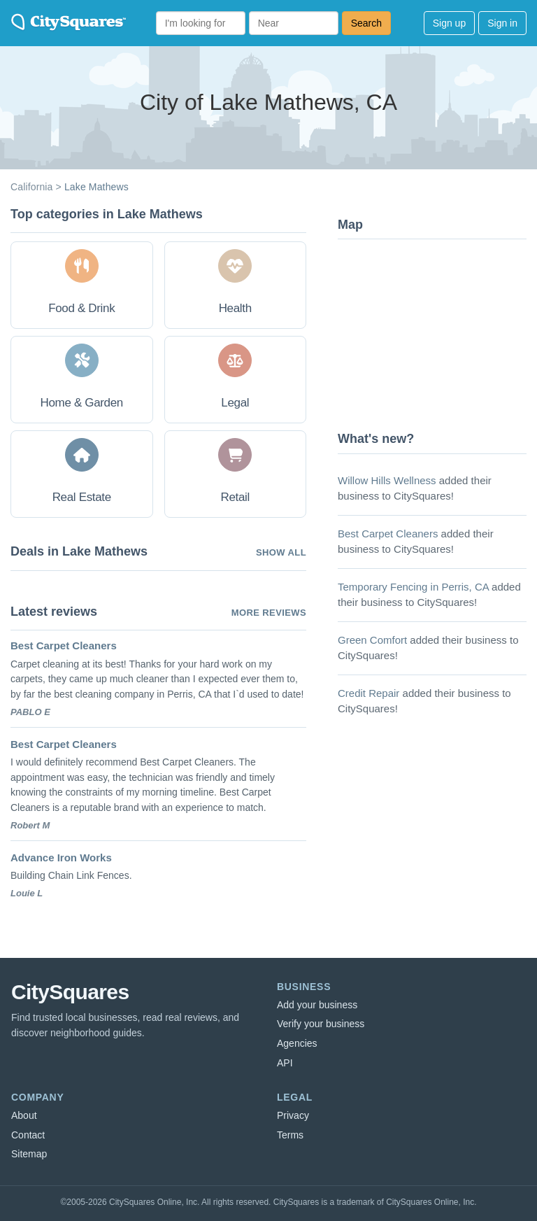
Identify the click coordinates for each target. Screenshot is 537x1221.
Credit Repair (368, 693)
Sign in (502, 23)
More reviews (268, 612)
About (24, 1115)
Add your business (317, 1004)
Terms (290, 1135)
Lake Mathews (96, 186)
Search (366, 23)
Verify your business (320, 1023)
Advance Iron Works (61, 857)
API (285, 1062)
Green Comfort (372, 640)
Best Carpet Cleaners (63, 645)
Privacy (293, 1115)
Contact (28, 1135)
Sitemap (29, 1153)
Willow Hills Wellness (387, 480)
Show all (281, 552)
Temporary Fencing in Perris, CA (413, 587)
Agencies (297, 1043)
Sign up (449, 23)
